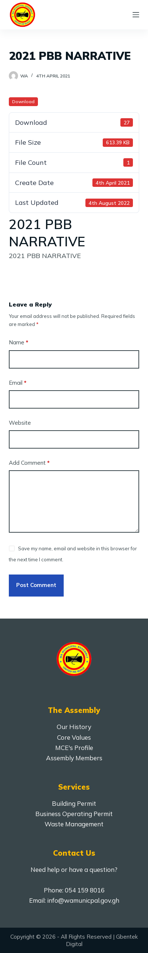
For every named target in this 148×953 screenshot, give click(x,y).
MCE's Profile (74, 747)
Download (23, 101)
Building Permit (74, 803)
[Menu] (136, 14)
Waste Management (74, 824)
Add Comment (29, 463)
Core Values (74, 737)
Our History (74, 727)
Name (18, 342)
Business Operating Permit (74, 814)
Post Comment (36, 584)
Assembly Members (74, 758)
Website (20, 422)
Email (18, 383)
